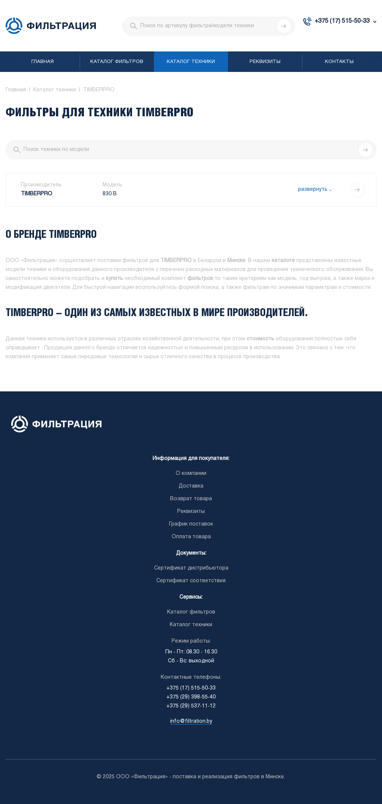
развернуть (313, 189)
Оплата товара (191, 537)
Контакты (339, 62)
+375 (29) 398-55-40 (191, 697)
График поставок (191, 524)
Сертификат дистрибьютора (191, 568)
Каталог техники (191, 62)
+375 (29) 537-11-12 (191, 706)
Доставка (191, 486)
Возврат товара (191, 498)
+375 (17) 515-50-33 (342, 21)
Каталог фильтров (116, 62)
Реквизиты (265, 62)
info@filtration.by (191, 721)
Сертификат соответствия (191, 580)
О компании (191, 473)
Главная (42, 62)
